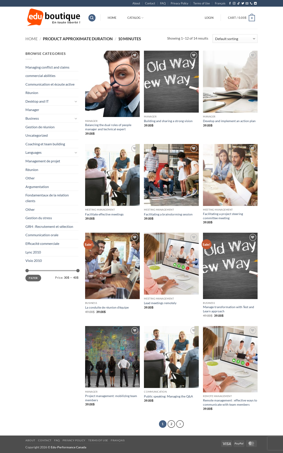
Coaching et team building (45, 144)
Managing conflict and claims (47, 67)
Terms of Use (201, 3)
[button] (92, 17)
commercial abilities (40, 75)
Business (32, 118)
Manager (32, 109)
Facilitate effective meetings (104, 214)
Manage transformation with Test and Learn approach (228, 309)
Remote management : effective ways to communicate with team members (230, 402)
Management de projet (42, 161)
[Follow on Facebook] (230, 3)
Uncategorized (36, 135)
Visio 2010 (33, 260)
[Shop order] (235, 38)
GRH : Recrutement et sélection (49, 226)
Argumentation (37, 186)
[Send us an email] (247, 3)
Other (30, 178)
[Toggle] (75, 101)
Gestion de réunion (40, 127)
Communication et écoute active (50, 84)
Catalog (135, 18)
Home (112, 17)
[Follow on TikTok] (238, 3)
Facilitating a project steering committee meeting (223, 216)
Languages (33, 152)
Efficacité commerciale (42, 243)
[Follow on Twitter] (242, 3)
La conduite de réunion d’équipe (107, 307)
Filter (33, 278)
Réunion (31, 92)
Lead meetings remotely (160, 303)
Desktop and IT (37, 101)
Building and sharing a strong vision (168, 121)
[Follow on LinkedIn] (255, 3)
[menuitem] (220, 3)
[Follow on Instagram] (234, 3)
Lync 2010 (33, 252)
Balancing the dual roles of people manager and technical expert (108, 127)
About (136, 3)
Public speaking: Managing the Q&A (168, 396)
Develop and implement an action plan (229, 121)
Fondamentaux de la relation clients (47, 198)
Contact (150, 3)
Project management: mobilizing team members (111, 398)
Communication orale (41, 235)
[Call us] (251, 3)
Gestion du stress (38, 218)
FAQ (163, 3)
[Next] (180, 424)
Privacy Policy (179, 3)
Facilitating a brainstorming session (168, 214)
